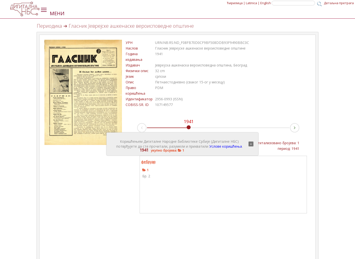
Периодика (49, 26)
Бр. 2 (146, 176)
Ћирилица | (236, 3)
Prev (137, 129)
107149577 (164, 104)
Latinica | (253, 3)
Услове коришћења (225, 146)
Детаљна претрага (339, 3)
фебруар (148, 161)
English (265, 3)
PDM (159, 87)
